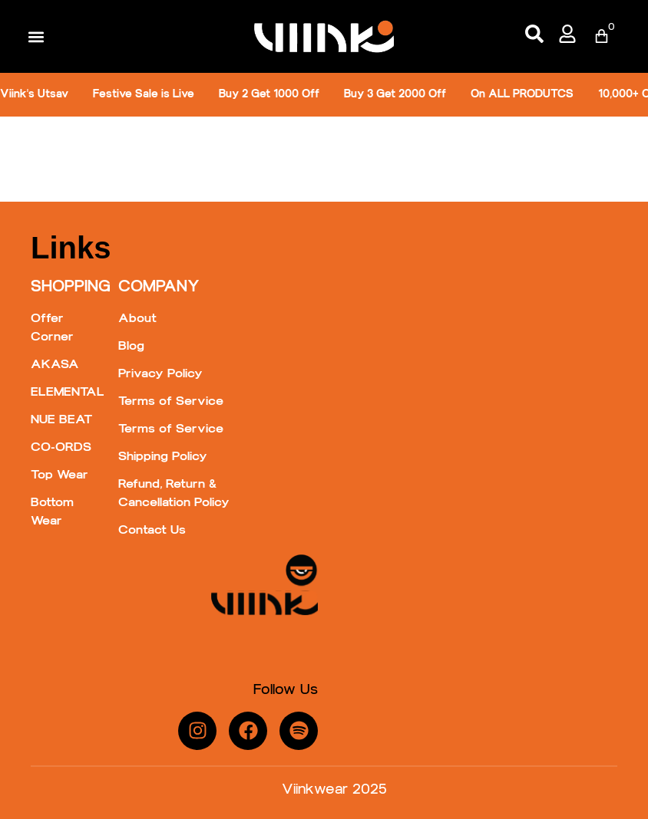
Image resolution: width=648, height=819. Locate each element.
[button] (35, 36)
